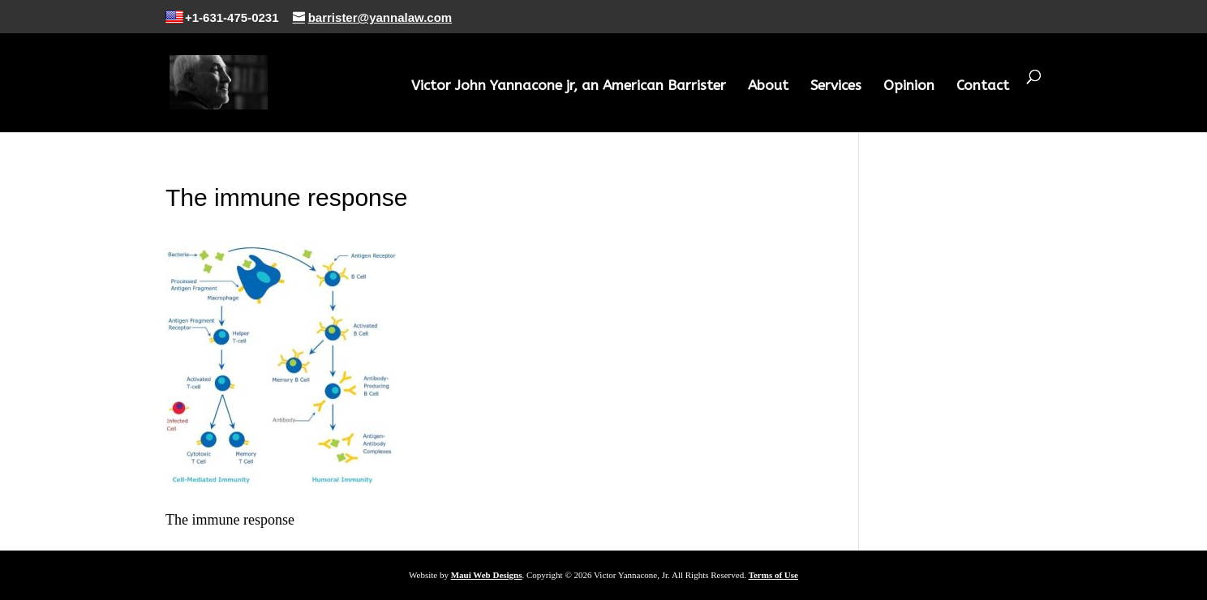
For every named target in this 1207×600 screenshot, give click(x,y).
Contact (982, 86)
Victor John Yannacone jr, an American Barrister (568, 86)
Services (835, 86)
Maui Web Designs (486, 575)
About (768, 86)
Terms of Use (773, 575)
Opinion (908, 86)
